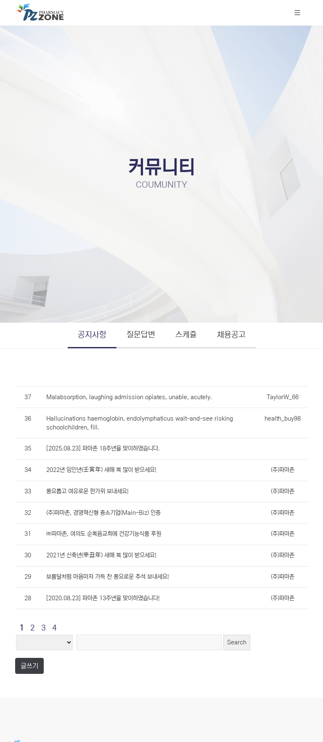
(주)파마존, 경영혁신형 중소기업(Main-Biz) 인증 (103, 512)
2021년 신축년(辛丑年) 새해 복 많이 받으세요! (101, 555)
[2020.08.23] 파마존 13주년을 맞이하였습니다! (103, 598)
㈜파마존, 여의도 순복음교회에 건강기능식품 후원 (103, 533)
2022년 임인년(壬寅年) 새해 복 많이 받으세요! (101, 469)
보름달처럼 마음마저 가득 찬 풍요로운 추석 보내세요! (107, 576)
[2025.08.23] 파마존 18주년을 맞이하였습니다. (103, 448)
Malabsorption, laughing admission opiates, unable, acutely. (129, 397)
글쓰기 (29, 666)
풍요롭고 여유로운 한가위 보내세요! (87, 491)
